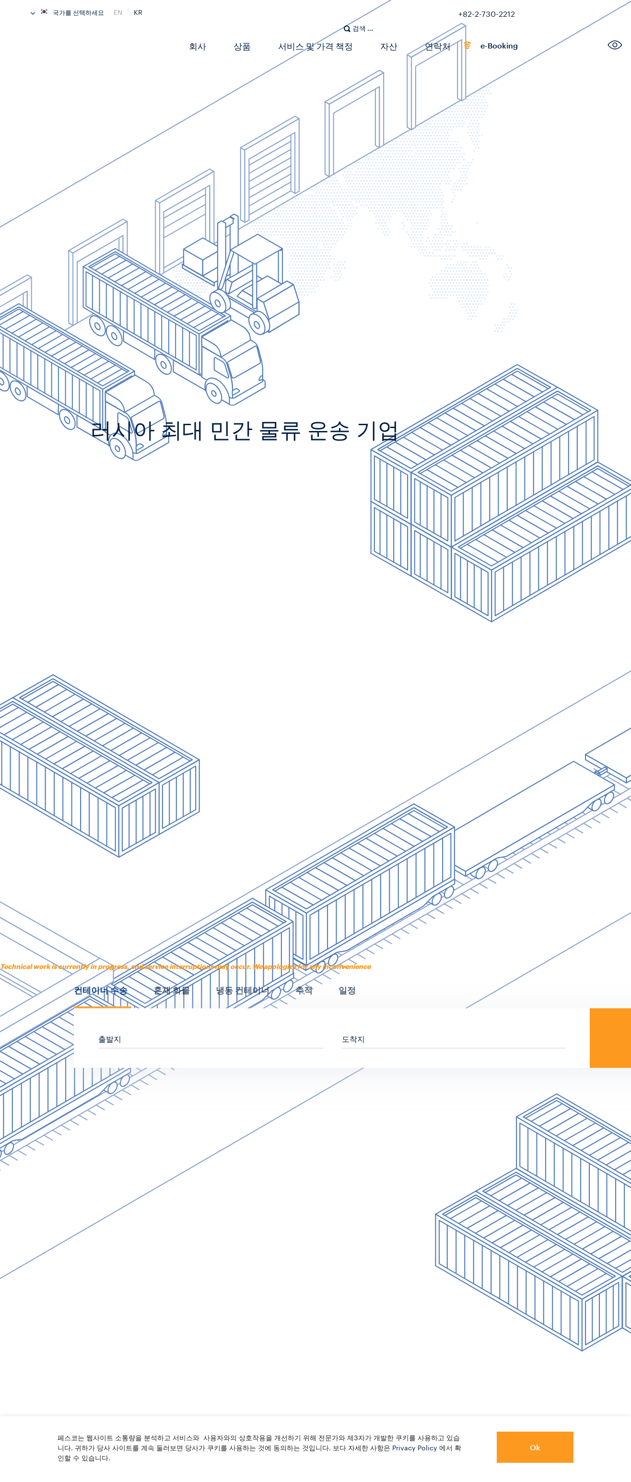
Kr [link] (138, 11)
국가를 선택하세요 (67, 11)
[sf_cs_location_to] (454, 1038)
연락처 (415, 45)
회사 (195, 45)
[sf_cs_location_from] (210, 1038)
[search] (363, 17)
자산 (370, 45)
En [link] (118, 11)
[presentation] (102, 990)
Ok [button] (535, 1447)
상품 (236, 45)
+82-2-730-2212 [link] (486, 12)
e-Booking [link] (469, 47)
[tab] (102, 995)
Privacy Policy (414, 1447)
